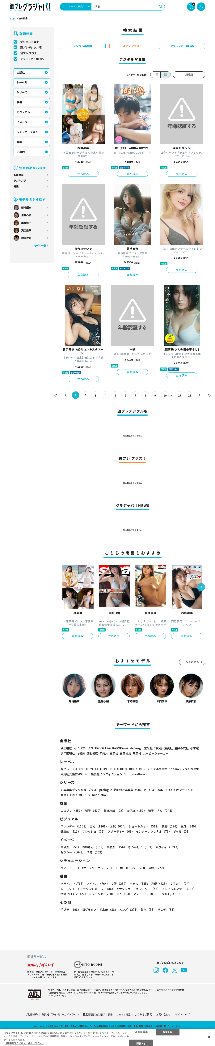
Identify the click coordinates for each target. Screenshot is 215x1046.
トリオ (87, 868)
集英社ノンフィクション (106, 774)
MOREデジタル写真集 (153, 769)
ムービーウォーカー (156, 753)
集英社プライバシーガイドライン (60, 1014)
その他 (21, 152)
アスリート (145, 894)
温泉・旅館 (153, 868)
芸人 (124, 894)
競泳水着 (114, 811)
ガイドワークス (84, 748)
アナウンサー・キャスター (138, 889)
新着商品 (18, 175)
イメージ (22, 122)
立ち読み (83, 174)
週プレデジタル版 (31, 47)
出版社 (21, 72)
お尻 (118, 826)
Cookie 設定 (124, 1014)
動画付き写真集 (123, 790)
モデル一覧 (40, 245)
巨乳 (99, 826)
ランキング (20, 180)
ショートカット (144, 826)
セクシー (73, 852)
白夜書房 (125, 753)
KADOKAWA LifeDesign (127, 748)
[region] (107, 1037)
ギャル (182, 831)
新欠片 (103, 753)
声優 (159, 884)
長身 (189, 826)
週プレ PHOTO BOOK (75, 769)
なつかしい (141, 847)
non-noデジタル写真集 (184, 769)
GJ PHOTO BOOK (125, 769)
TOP (12, 18)
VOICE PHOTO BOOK (149, 790)
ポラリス (85, 795)
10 (165, 395)
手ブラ (71, 910)
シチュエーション (27, 132)
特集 (16, 186)
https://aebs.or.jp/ (57, 995)
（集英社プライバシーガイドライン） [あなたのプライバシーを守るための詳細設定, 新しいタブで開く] (24, 1043)
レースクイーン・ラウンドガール (88, 889)
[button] (201, 587)
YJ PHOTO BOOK (101, 769)
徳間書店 (92, 753)
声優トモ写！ (69, 795)
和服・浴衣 (161, 811)
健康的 (71, 831)
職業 (19, 142)
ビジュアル (23, 112)
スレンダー (74, 826)
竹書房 (80, 753)
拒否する (167, 1031)
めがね (136, 811)
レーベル (22, 82)
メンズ (129, 910)
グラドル (73, 884)
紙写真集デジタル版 (73, 790)
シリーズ (22, 92)
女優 (119, 884)
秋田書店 (66, 748)
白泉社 (114, 753)
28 (189, 395)
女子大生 (180, 884)
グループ (107, 868)
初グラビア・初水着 (100, 910)
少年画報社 (68, 753)
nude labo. (99, 795)
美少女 (71, 847)
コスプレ (72, 811)
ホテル (129, 868)
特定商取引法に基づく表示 (98, 1014)
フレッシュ (94, 831)
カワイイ (167, 847)
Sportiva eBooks (135, 774)
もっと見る (192, 662)
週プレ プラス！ (30, 53)
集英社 (168, 748)
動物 (148, 910)
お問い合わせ (163, 1014)
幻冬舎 (158, 748)
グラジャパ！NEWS (32, 59)
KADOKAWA (103, 748)
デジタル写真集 (29, 42)
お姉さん (93, 847)
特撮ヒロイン (74, 894)
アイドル (98, 884)
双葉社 (137, 753)
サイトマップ (182, 1014)
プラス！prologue (100, 790)
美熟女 (117, 847)
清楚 (95, 852)
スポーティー (121, 831)
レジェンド (102, 894)
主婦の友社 (181, 748)
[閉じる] (209, 1037)
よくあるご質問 (143, 1014)
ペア (68, 868)
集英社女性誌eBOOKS (75, 774)
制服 (93, 811)
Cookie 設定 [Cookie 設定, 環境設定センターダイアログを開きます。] (141, 1031)
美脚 (170, 826)
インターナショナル (153, 831)
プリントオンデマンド (179, 790)
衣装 (19, 102)
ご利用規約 (31, 1014)
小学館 (194, 748)
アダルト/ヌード (169, 894)
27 (179, 395)
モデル (140, 884)
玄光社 (148, 748)
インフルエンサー (179, 889)
